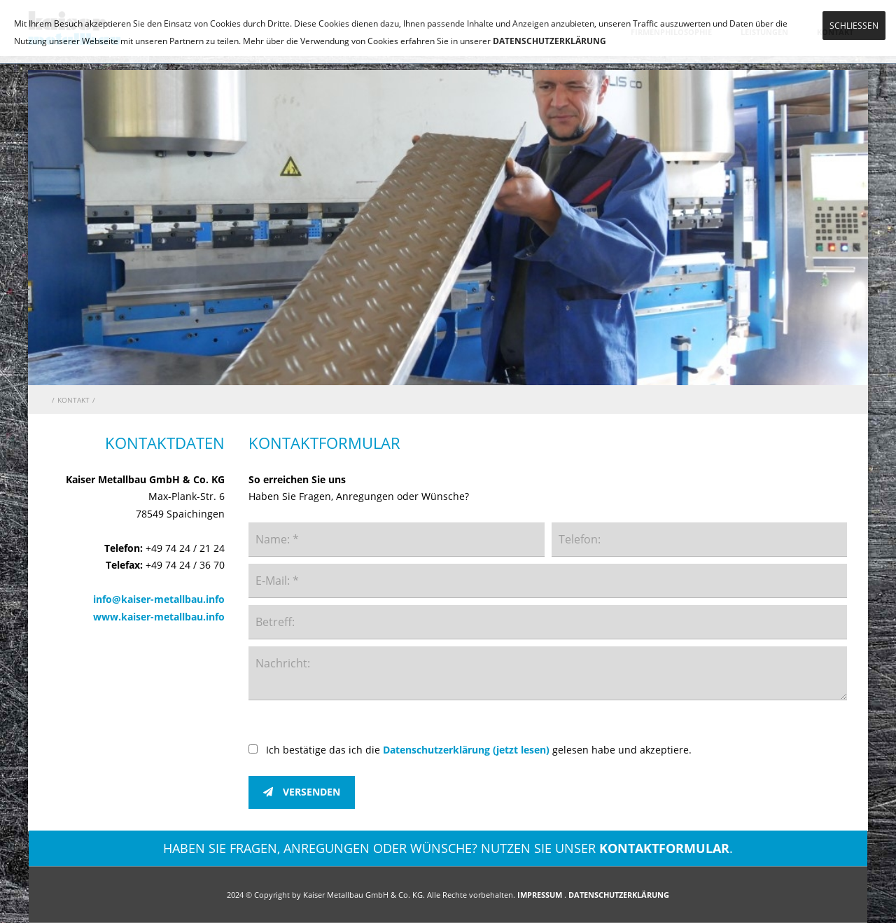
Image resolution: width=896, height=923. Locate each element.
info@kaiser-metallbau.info (159, 599)
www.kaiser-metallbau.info (159, 616)
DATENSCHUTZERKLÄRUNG (549, 41)
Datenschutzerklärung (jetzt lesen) (466, 749)
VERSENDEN (301, 791)
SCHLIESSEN (854, 26)
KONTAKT (73, 400)
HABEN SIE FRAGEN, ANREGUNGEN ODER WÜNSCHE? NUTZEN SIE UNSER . (448, 848)
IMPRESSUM (539, 894)
